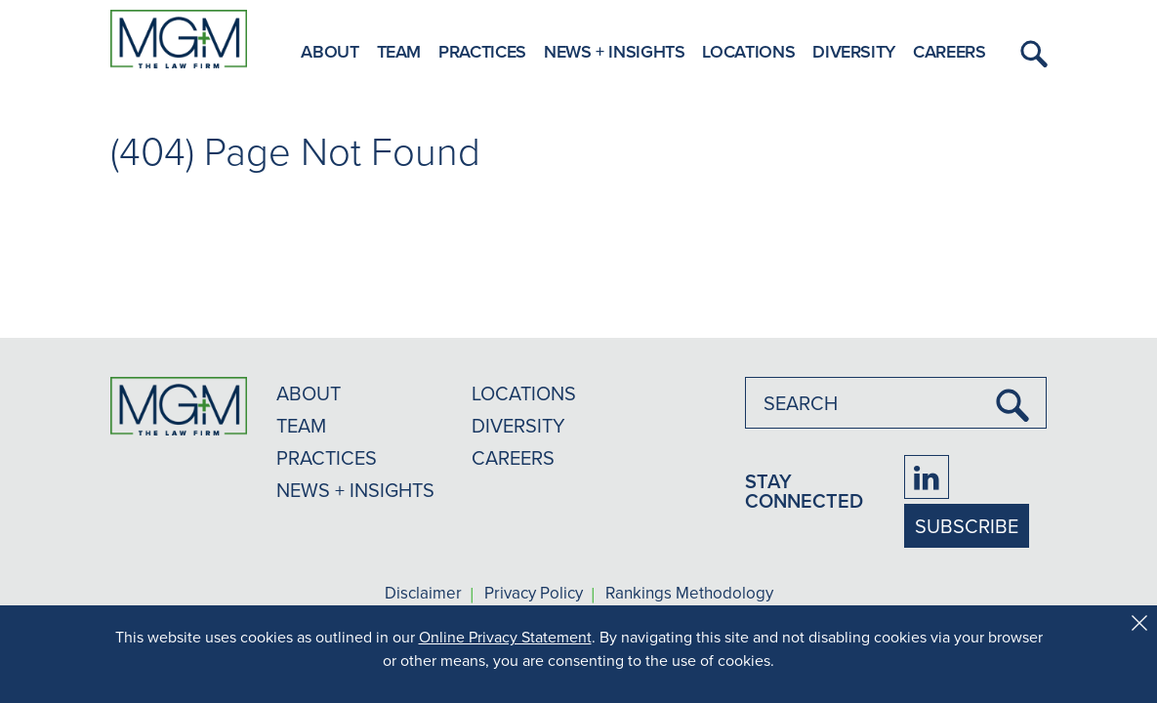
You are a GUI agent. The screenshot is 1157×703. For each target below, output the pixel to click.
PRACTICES (326, 457)
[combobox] (896, 403)
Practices (482, 51)
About (329, 51)
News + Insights (614, 51)
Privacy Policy (533, 593)
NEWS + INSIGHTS (355, 490)
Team (399, 51)
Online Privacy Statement (505, 636)
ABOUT (308, 393)
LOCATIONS (524, 393)
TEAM (301, 425)
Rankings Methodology (689, 593)
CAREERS (513, 457)
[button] (1031, 53)
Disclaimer (423, 593)
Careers (949, 51)
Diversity (853, 51)
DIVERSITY (518, 425)
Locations (748, 51)
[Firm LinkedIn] (926, 477)
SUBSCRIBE (966, 526)
